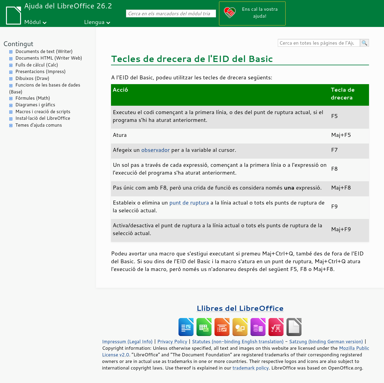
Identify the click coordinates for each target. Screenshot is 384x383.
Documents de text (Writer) (44, 51)
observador (155, 150)
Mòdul (32, 22)
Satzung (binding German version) (326, 341)
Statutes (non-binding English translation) (238, 341)
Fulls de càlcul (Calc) (36, 65)
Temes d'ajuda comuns (38, 125)
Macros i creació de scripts (42, 111)
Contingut (18, 43)
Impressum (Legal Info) (127, 341)
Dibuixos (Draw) (32, 78)
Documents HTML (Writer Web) (48, 58)
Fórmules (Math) (32, 98)
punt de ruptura (189, 202)
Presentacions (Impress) (40, 71)
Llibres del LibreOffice (240, 308)
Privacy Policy (172, 341)
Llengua (94, 22)
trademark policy (250, 367)
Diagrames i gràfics (35, 105)
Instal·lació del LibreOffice (42, 118)
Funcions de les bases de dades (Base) (44, 88)
